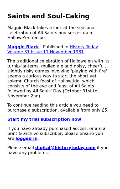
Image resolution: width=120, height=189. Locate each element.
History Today (84, 46)
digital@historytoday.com (65, 147)
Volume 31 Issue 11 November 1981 (45, 51)
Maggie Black (23, 46)
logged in (26, 138)
